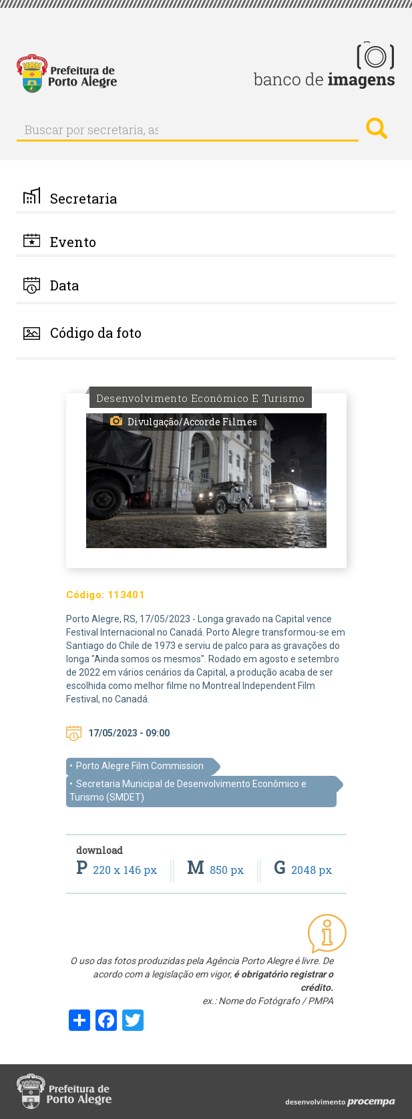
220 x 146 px (118, 870)
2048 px (303, 870)
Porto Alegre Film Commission (140, 765)
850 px (217, 870)
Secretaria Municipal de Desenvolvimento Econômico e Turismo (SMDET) (187, 790)
